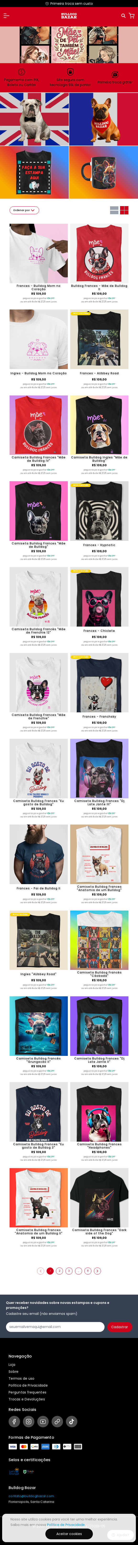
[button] (6, 16)
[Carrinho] (131, 16)
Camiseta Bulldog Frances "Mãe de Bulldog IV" (39, 459)
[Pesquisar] (123, 15)
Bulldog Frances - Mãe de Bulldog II (99, 287)
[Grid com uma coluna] (114, 210)
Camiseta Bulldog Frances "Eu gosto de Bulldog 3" (38, 1146)
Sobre (13, 1371)
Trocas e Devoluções (27, 1399)
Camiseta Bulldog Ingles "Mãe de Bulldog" (99, 459)
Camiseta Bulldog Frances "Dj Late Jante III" (99, 802)
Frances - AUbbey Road (99, 373)
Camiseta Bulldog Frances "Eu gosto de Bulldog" (38, 802)
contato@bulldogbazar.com (31, 1496)
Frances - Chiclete (99, 631)
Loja (12, 1364)
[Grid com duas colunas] (124, 210)
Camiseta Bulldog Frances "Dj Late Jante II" (99, 1060)
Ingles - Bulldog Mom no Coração (39, 373)
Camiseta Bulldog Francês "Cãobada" (99, 974)
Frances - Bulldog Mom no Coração (39, 287)
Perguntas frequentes (27, 1392)
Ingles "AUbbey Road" (39, 974)
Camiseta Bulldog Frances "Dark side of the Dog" (99, 1231)
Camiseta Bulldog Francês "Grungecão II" (38, 1060)
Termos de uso (21, 1378)
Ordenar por (24, 210)
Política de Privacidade (28, 1385)
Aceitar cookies (69, 1533)
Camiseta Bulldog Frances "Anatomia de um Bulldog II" (39, 1231)
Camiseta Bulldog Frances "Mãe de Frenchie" (39, 716)
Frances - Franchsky (99, 716)
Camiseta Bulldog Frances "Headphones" (99, 1146)
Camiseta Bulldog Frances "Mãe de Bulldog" (39, 545)
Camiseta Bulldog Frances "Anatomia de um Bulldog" (99, 888)
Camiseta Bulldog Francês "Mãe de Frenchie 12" (39, 631)
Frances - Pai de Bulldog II (38, 888)
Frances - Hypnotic (99, 545)
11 (88, 1271)
